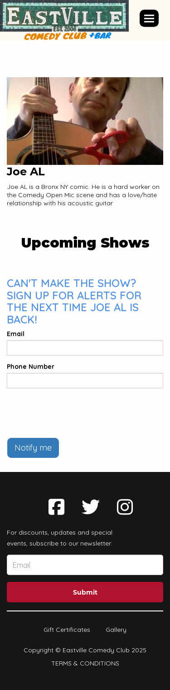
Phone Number (30, 366)
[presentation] (76, 413)
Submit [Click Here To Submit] (85, 592)
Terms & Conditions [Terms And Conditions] (85, 663)
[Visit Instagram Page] (125, 507)
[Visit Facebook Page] (56, 507)
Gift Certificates (67, 629)
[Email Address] (85, 565)
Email (15, 334)
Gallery (116, 629)
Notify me (33, 447)
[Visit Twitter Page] (91, 507)
